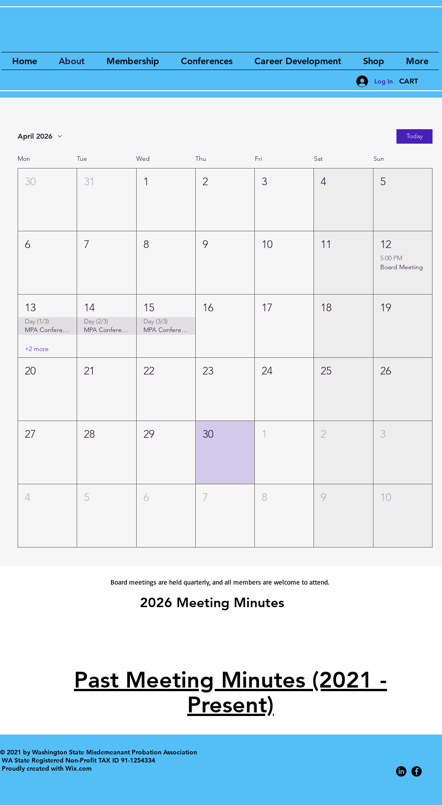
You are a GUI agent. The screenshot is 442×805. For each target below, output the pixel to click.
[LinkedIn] (401, 771)
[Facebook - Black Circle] (416, 771)
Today (414, 136)
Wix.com (78, 768)
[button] (413, 81)
